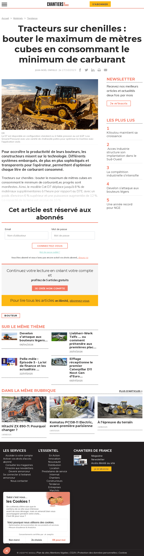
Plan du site (44, 552)
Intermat (54, 474)
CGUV (73, 552)
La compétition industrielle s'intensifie (123, 173)
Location (54, 467)
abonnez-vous (80, 300)
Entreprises (54, 486)
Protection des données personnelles (97, 552)
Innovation (54, 458)
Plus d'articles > (130, 387)
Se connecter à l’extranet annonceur (17, 476)
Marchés (54, 490)
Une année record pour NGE (119, 206)
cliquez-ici (83, 257)
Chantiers (54, 477)
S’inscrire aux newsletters (19, 467)
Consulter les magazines (19, 464)
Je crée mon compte (50, 288)
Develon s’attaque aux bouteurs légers (123, 189)
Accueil (6, 18)
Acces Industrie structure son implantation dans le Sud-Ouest (121, 154)
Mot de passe (59, 229)
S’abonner (101, 4)
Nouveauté (54, 461)
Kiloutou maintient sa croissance (122, 134)
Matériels (19, 18)
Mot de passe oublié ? (50, 252)
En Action (54, 455)
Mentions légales (60, 552)
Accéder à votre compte (19, 455)
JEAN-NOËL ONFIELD (46, 70)
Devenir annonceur (19, 471)
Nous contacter (19, 480)
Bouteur (12, 315)
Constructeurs (54, 480)
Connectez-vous (49, 245)
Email (8, 229)
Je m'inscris (118, 103)
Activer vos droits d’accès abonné (17, 460)
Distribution (54, 464)
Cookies (121, 552)
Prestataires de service (54, 471)
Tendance (35, 18)
